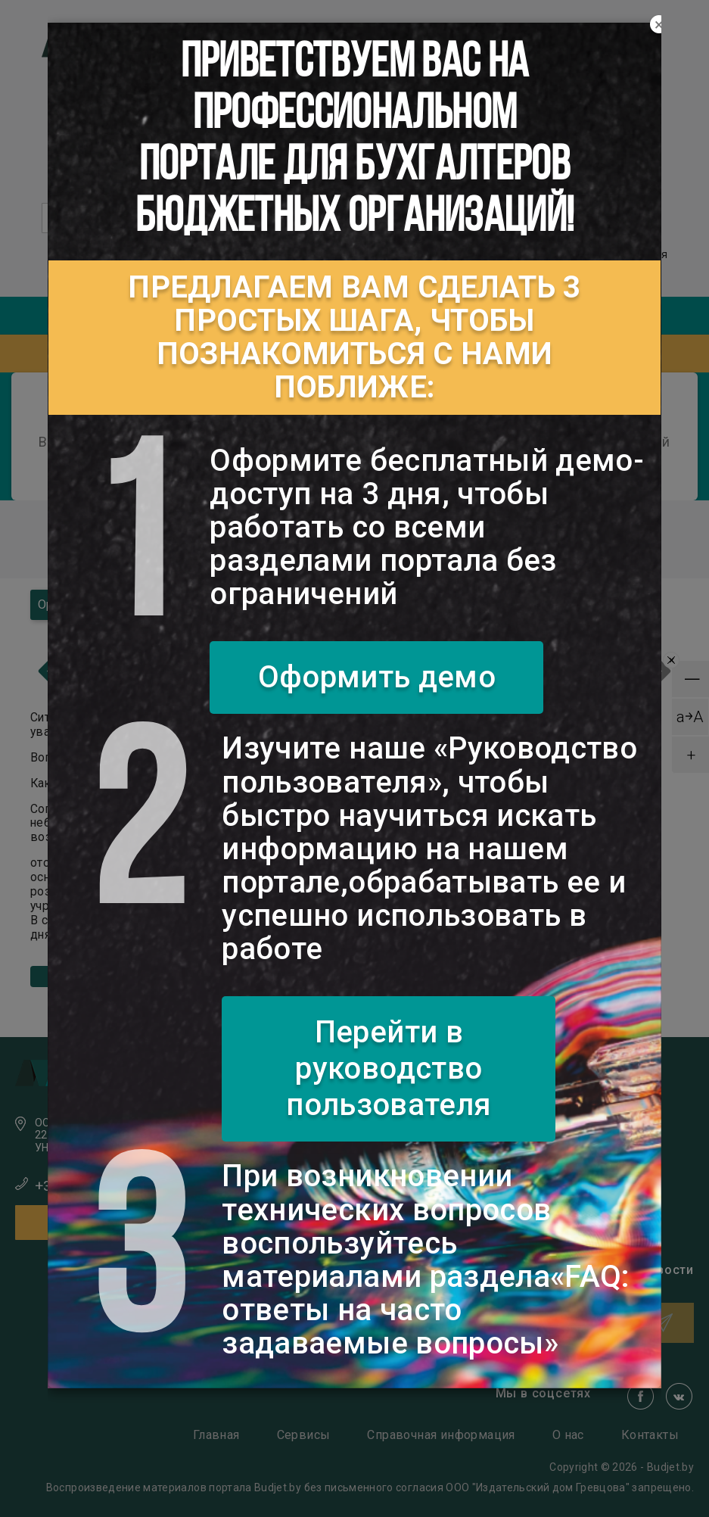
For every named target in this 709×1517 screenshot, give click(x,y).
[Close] (659, 25)
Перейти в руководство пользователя (388, 1068)
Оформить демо (377, 677)
